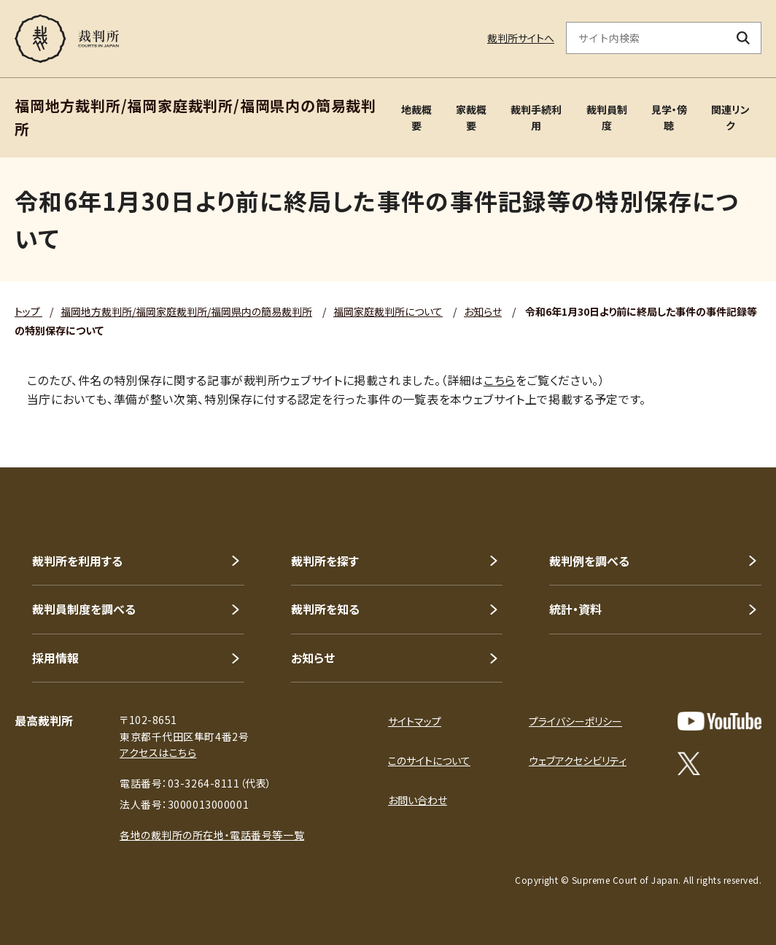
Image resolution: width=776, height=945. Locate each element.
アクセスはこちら (158, 752)
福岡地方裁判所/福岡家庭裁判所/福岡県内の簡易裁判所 (186, 311)
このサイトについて (429, 760)
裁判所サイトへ (520, 38)
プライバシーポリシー (575, 721)
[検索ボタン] (743, 38)
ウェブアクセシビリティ (577, 760)
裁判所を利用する (77, 560)
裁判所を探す (325, 560)
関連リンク (730, 117)
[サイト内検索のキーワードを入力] (646, 38)
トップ (28, 311)
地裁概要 (416, 117)
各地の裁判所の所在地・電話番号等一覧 (212, 835)
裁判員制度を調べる (84, 609)
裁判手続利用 (536, 117)
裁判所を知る (325, 609)
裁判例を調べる (589, 560)
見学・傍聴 (669, 117)
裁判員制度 (606, 117)
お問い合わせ (417, 800)
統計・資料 (575, 609)
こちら (500, 380)
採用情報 (55, 657)
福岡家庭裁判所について (388, 311)
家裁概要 (471, 117)
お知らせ (483, 311)
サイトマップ (414, 721)
